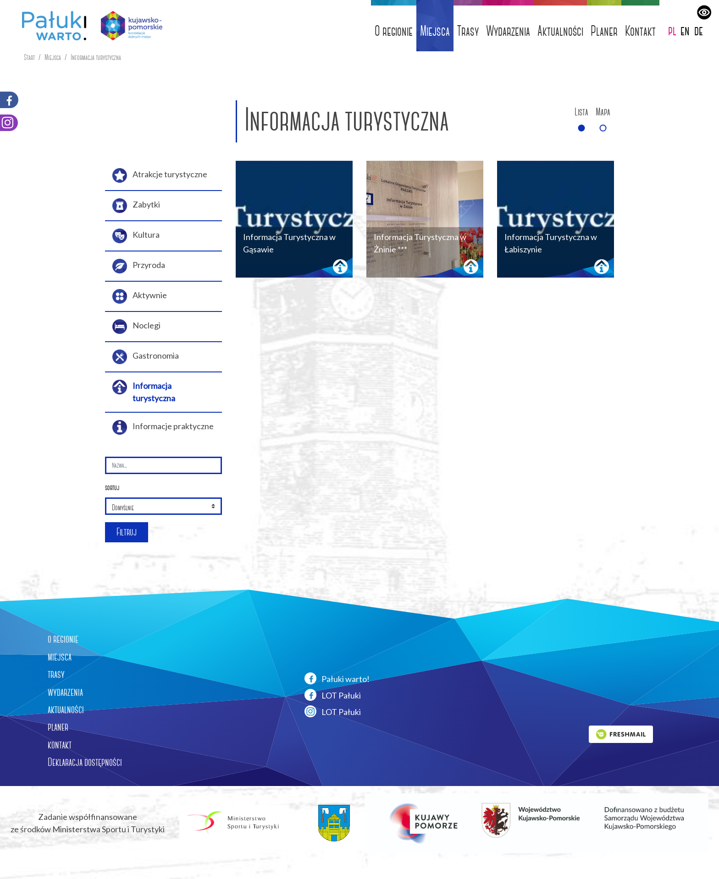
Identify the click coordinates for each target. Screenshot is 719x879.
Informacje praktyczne (163, 427)
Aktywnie (139, 296)
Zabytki (136, 205)
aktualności (66, 709)
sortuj (112, 487)
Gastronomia (145, 356)
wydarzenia (65, 692)
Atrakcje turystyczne (159, 175)
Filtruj (126, 532)
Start (29, 57)
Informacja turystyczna (96, 57)
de (698, 30)
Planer (604, 30)
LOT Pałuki (332, 695)
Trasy (468, 30)
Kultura (136, 236)
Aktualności (560, 30)
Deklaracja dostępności (85, 762)
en (685, 30)
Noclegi (136, 326)
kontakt (60, 745)
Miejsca (435, 30)
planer (58, 727)
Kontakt (640, 30)
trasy (56, 674)
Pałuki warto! (337, 678)
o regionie (63, 639)
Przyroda (138, 266)
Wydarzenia (508, 30)
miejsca (60, 657)
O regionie (394, 30)
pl (672, 30)
